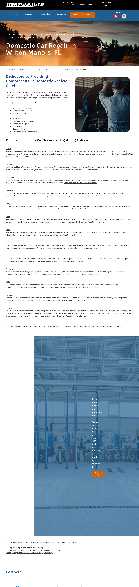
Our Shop (13, 14)
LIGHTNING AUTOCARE (18, 34)
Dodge (8, 204)
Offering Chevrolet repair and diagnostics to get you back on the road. (33, 550)
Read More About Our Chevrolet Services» (80, 183)
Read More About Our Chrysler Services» (94, 196)
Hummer (9, 243)
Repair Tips (45, 14)
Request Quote (98, 474)
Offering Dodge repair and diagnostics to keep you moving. (29, 553)
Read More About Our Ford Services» (93, 222)
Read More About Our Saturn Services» (72, 316)
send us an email (71, 326)
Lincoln (9, 256)
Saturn (9, 308)
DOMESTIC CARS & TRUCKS (21, 37)
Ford (8, 217)
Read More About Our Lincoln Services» (68, 261)
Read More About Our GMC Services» (68, 235)
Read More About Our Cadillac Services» (82, 170)
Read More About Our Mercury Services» (83, 274)
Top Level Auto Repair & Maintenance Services (54, 34)
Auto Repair (28, 14)
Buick (8, 149)
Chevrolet (10, 177)
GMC (8, 230)
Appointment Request (82, 14)
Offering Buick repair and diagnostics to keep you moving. (29, 548)
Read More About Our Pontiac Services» (72, 300)
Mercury (9, 269)
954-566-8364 (68, 2)
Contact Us (61, 14)
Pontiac (9, 295)
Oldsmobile (10, 282)
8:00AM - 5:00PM (110, 5)
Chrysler (9, 191)
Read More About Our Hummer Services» (81, 248)
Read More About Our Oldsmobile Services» (84, 287)
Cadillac (9, 164)
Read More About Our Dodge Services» (77, 209)
